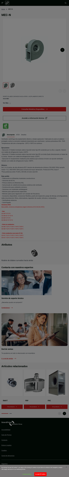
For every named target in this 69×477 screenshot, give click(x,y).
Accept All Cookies (40, 474)
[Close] (66, 467)
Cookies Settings (27, 474)
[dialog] (34, 471)
